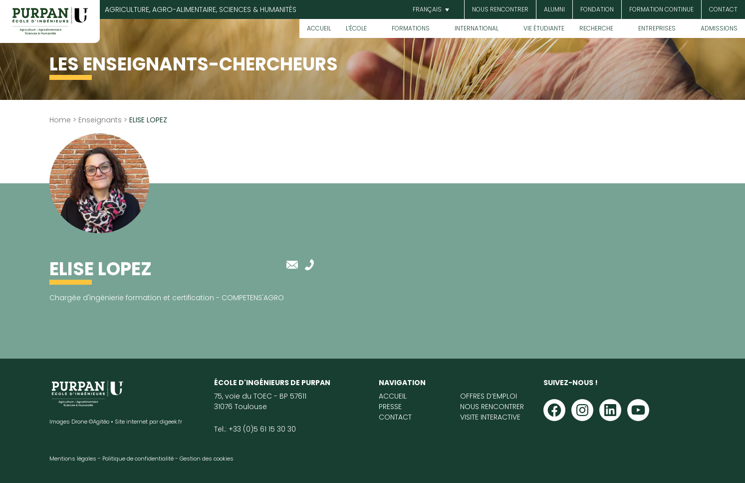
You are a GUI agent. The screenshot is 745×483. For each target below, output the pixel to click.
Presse (390, 407)
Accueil (319, 28)
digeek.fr (171, 422)
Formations (411, 28)
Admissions (719, 28)
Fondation (597, 9)
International (476, 28)
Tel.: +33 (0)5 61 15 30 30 (255, 429)
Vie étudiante (543, 28)
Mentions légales (72, 459)
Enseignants (100, 120)
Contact (723, 9)
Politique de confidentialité (138, 459)
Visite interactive (490, 417)
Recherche (596, 28)
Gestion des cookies (207, 459)
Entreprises (657, 28)
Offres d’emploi (488, 396)
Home (60, 120)
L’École (356, 28)
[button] (429, 9)
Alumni (554, 9)
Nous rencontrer (500, 9)
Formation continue (661, 9)
